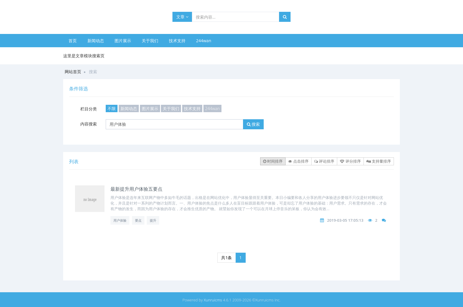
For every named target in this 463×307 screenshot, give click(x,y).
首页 (73, 40)
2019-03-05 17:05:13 (345, 220)
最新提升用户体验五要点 (136, 189)
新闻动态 (95, 40)
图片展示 (123, 40)
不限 (111, 108)
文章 (182, 16)
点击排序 (298, 161)
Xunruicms (213, 300)
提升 (153, 220)
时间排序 (273, 161)
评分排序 (350, 161)
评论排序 (324, 161)
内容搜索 (88, 124)
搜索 (253, 124)
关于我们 (150, 40)
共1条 (226, 257)
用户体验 (119, 220)
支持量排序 (378, 161)
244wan (203, 40)
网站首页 (73, 71)
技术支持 (177, 40)
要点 (138, 220)
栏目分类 (88, 109)
